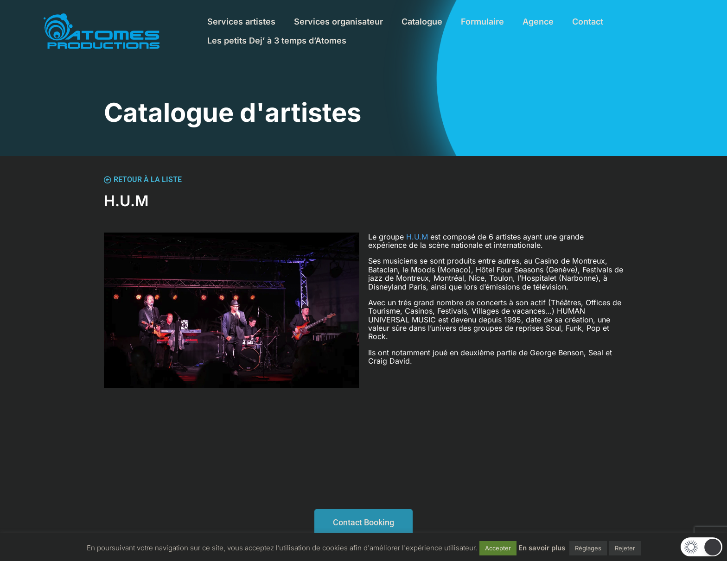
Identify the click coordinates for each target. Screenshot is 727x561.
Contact (587, 21)
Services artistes (241, 21)
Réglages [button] (588, 548)
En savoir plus (541, 547)
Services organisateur (338, 21)
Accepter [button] (498, 548)
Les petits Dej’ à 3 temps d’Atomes (276, 40)
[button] (701, 546)
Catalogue (422, 21)
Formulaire (482, 21)
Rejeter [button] (625, 548)
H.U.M (417, 236)
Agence (538, 21)
